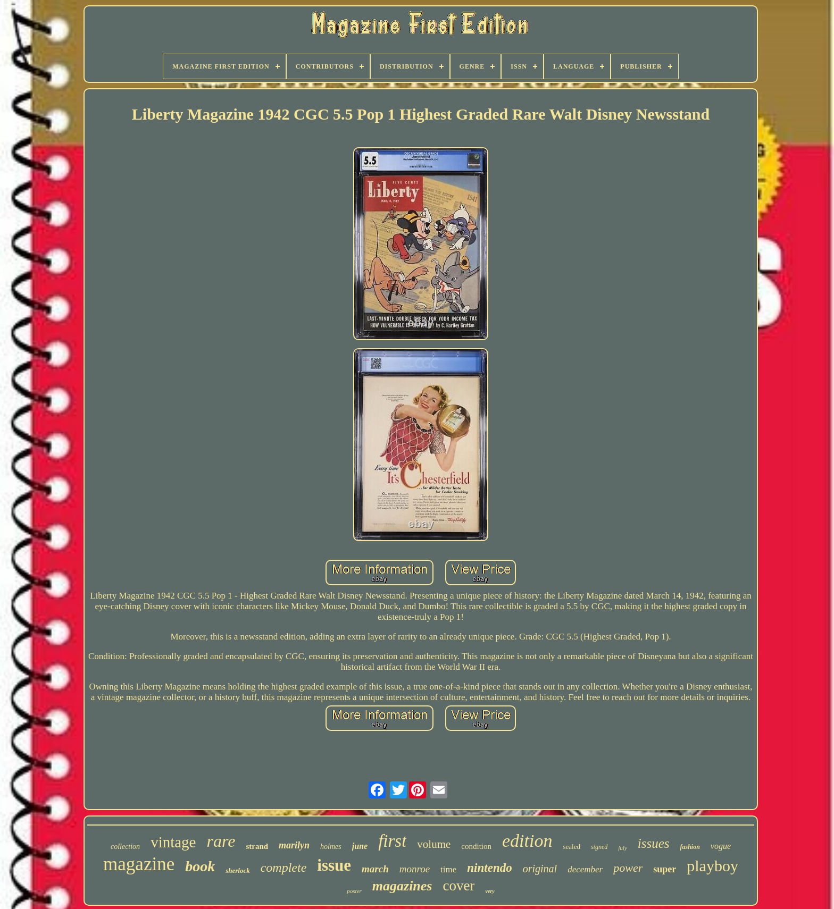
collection (125, 847)
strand (257, 846)
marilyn (294, 845)
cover (458, 886)
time (448, 869)
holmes (330, 847)
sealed (571, 847)
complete (284, 867)
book (200, 866)
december (585, 869)
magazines (402, 886)
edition (527, 841)
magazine (138, 864)
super (664, 869)
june (360, 846)
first (392, 841)
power (628, 867)
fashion (690, 847)
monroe (414, 868)
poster (354, 891)
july (622, 848)
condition (476, 846)
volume (434, 844)
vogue (721, 846)
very (489, 891)
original (540, 868)
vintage (173, 842)
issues (654, 843)
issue (334, 865)
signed (599, 847)
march (375, 868)
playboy (712, 865)
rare (220, 841)
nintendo (489, 867)
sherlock (238, 870)
